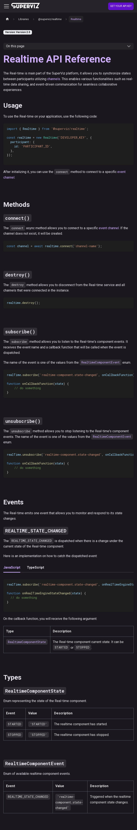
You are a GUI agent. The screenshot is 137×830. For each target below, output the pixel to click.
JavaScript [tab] (11, 567)
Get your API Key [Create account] (121, 6)
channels (53, 79)
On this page (15, 46)
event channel (109, 228)
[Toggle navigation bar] (6, 6)
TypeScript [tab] (35, 567)
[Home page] (7, 19)
